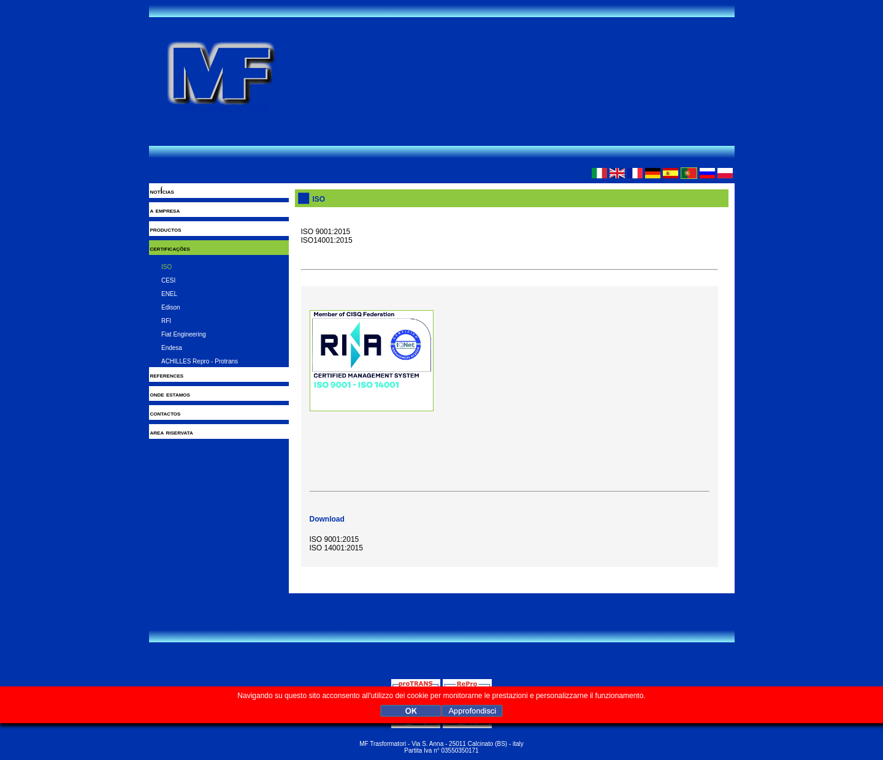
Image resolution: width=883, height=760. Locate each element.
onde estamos (170, 394)
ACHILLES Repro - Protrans (199, 361)
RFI (166, 320)
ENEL (169, 294)
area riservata (171, 432)
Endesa (171, 347)
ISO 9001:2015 (334, 539)
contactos (165, 413)
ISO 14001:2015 (336, 548)
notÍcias (162, 191)
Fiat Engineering (183, 334)
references (167, 375)
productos (166, 229)
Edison (170, 307)
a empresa (165, 210)
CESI (168, 280)
